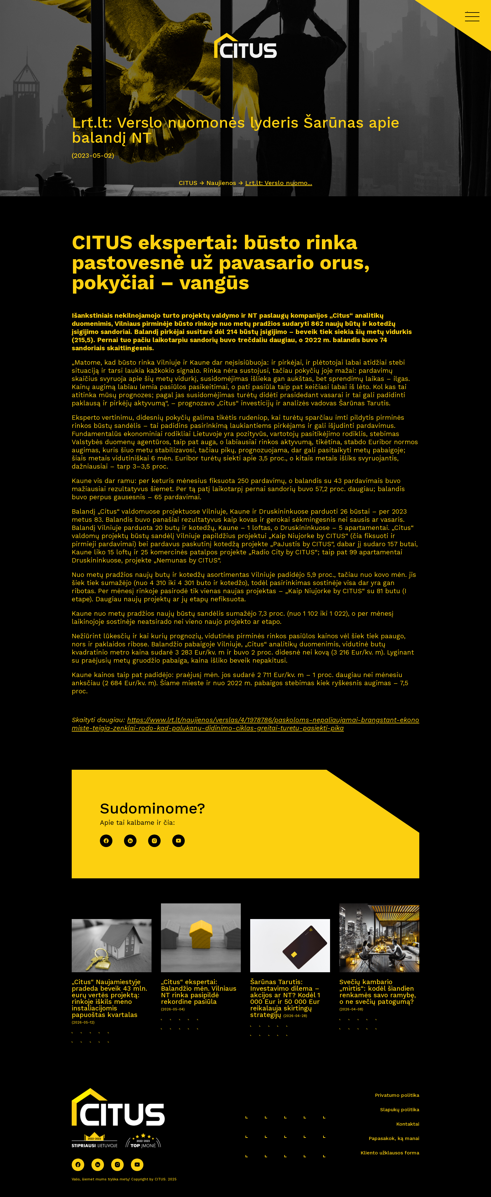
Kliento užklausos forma (389, 1153)
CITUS (188, 183)
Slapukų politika (399, 1109)
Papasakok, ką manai (394, 1138)
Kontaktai (407, 1124)
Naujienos (221, 183)
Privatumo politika (397, 1095)
